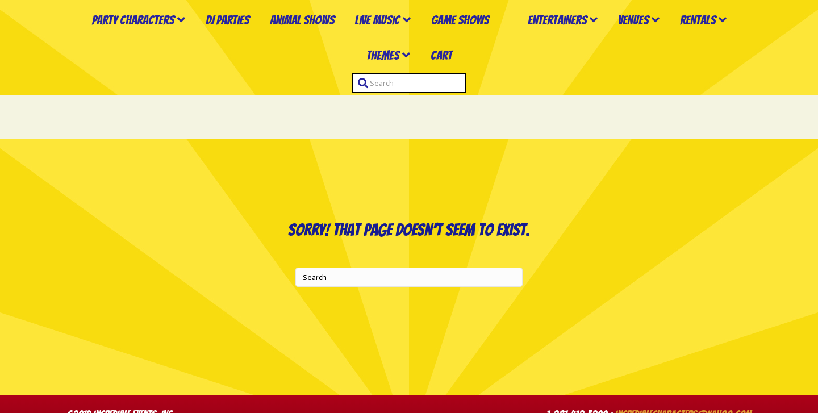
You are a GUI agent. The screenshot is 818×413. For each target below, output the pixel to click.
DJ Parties (218, 42)
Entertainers (633, 42)
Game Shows (451, 42)
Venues (709, 42)
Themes (416, 98)
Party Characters (124, 42)
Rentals (351, 98)
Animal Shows (293, 42)
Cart (475, 98)
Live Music (368, 42)
